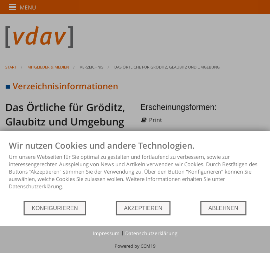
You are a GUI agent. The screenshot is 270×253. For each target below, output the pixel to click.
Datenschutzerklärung (151, 233)
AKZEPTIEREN (143, 208)
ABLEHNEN (223, 208)
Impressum (106, 233)
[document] (135, 170)
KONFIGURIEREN (55, 208)
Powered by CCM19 (135, 246)
